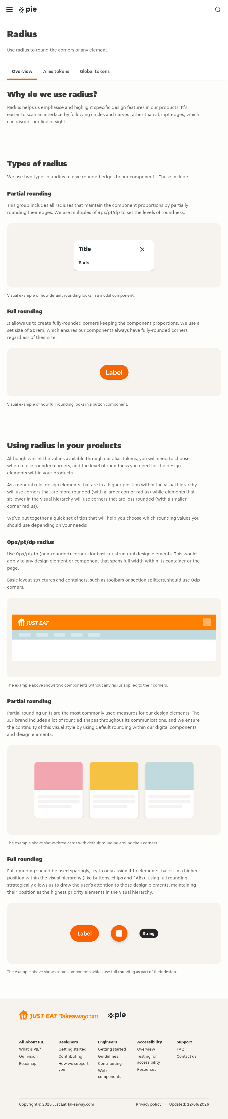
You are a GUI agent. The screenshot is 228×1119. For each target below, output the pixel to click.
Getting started (72, 1049)
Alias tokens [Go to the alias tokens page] (56, 71)
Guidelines (108, 1056)
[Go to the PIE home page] (28, 9)
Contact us (186, 1056)
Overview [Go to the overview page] (22, 71)
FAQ (180, 1049)
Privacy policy (149, 1104)
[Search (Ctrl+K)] (218, 9)
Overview (146, 1049)
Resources (146, 1069)
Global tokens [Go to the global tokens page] (95, 71)
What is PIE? (30, 1049)
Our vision (28, 1056)
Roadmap (27, 1063)
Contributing (70, 1056)
